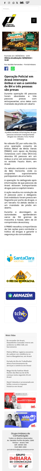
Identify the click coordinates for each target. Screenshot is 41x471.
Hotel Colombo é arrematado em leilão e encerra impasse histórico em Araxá (20, 384)
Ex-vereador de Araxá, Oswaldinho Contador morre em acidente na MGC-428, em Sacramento (20, 343)
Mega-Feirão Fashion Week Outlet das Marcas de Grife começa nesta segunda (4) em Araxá (19, 373)
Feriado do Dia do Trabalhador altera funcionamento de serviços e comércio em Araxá (19, 363)
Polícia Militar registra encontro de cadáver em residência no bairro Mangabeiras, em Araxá (20, 354)
